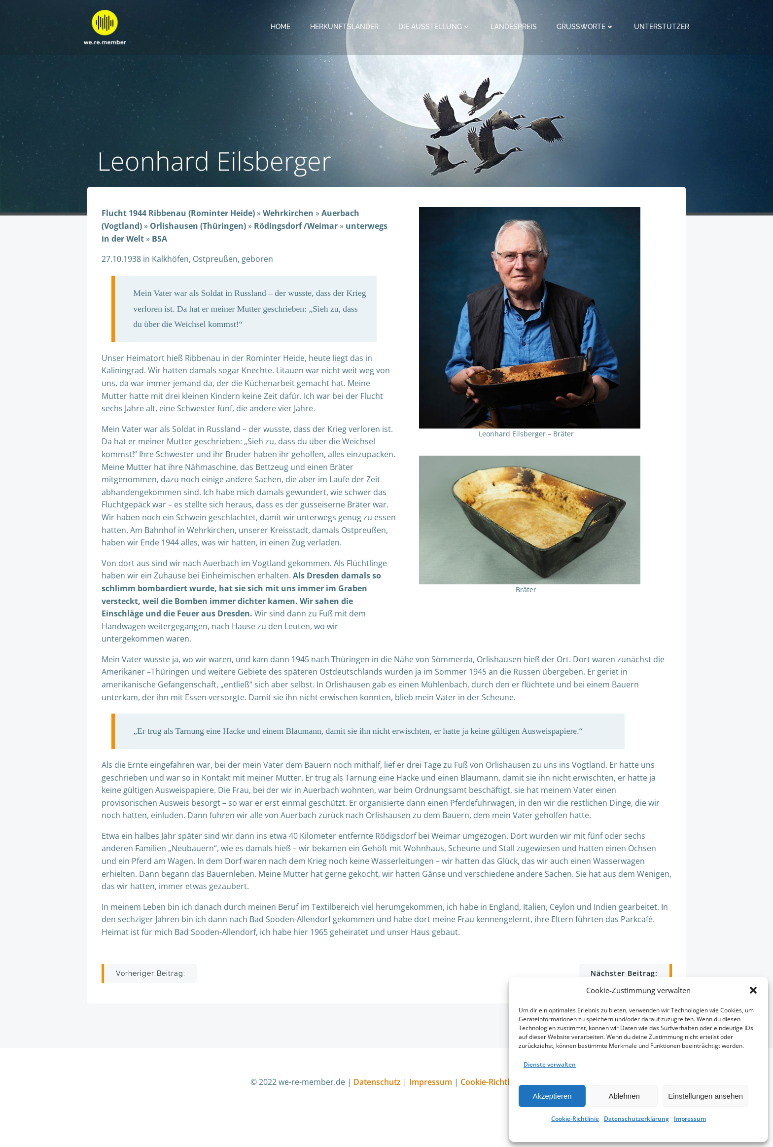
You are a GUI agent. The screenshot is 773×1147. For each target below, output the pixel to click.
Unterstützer (662, 27)
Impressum (690, 1118)
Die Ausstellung (435, 27)
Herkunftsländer (345, 27)
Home (281, 27)
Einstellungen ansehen (705, 1096)
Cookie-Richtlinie (575, 1118)
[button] (753, 990)
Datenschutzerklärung (636, 1118)
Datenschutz (378, 1094)
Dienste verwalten (550, 1064)
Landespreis (515, 27)
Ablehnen (623, 1096)
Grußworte (586, 27)
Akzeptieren (551, 1096)
